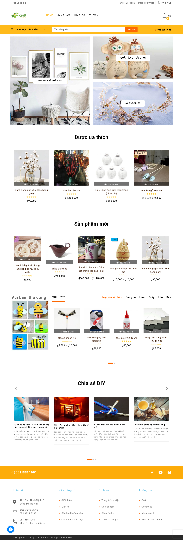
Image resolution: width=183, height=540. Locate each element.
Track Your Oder (146, 3)
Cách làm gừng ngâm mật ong (149, 425)
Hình (142, 297)
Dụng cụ (131, 297)
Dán (160, 297)
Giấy (151, 297)
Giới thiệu (66, 500)
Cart (144, 500)
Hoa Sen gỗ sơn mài (152, 190)
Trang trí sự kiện (110, 500)
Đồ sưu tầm (108, 506)
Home (49, 15)
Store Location (127, 3)
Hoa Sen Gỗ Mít (71, 190)
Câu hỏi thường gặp (72, 513)
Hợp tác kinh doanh (152, 519)
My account (148, 513)
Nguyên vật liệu (112, 297)
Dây (168, 297)
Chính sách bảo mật (72, 519)
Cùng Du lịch (108, 513)
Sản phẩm (63, 15)
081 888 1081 (162, 30)
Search (131, 29)
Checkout (147, 506)
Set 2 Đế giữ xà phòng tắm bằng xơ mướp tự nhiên (27, 269)
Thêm (93, 15)
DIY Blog (79, 15)
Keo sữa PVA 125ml (127, 338)
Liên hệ (65, 506)
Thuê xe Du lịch (110, 519)
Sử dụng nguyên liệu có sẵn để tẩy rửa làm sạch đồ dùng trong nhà (31, 426)
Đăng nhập (164, 2)
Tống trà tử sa (59, 268)
